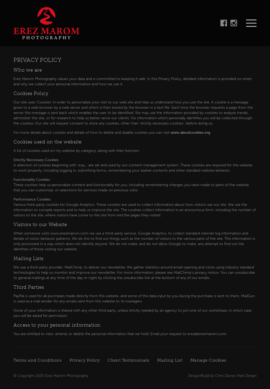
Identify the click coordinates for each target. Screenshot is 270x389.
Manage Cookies (208, 360)
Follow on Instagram (233, 23)
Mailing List (169, 360)
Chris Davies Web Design (236, 375)
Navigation (251, 23)
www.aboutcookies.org (190, 132)
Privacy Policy (85, 360)
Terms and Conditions (37, 360)
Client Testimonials (129, 360)
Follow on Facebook (223, 23)
